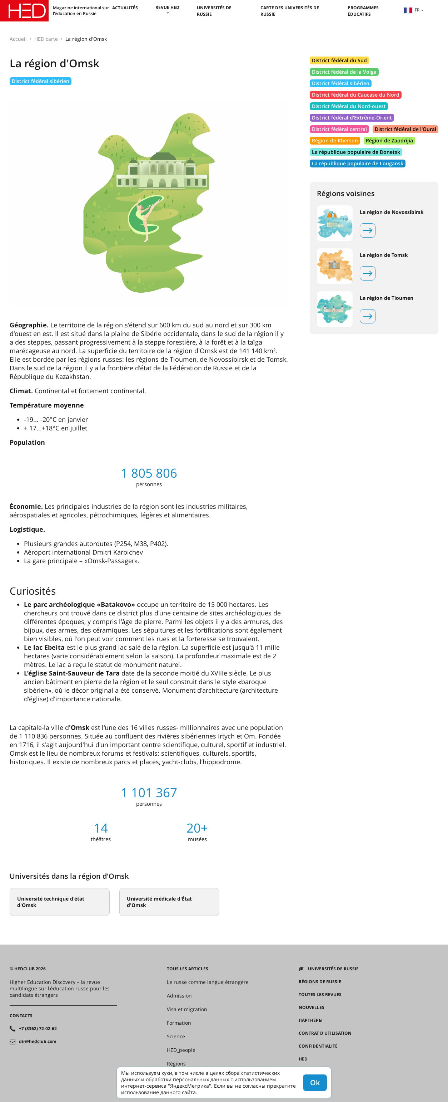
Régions (176, 1063)
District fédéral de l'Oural (405, 129)
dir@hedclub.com (37, 1041)
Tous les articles (187, 969)
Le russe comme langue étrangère (208, 982)
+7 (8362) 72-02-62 (38, 1029)
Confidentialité (318, 1046)
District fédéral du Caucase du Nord (355, 94)
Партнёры (311, 1020)
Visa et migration (187, 1009)
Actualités (125, 8)
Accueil (18, 38)
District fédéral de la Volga (344, 71)
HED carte (46, 38)
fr (411, 10)
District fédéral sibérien (40, 81)
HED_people (181, 1050)
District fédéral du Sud (339, 60)
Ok (315, 1082)
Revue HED (167, 7)
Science (176, 1036)
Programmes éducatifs (363, 11)
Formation (179, 1023)
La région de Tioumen (386, 298)
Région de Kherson (335, 140)
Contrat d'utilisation (325, 1033)
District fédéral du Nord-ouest (349, 106)
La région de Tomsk (384, 255)
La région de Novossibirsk (392, 212)
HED (303, 1059)
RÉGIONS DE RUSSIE (320, 982)
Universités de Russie (333, 969)
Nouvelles (311, 1007)
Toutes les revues (320, 995)
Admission (179, 996)
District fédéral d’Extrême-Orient (352, 117)
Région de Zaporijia (389, 140)
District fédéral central (339, 129)
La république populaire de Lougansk (357, 163)
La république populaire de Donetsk (356, 151)
